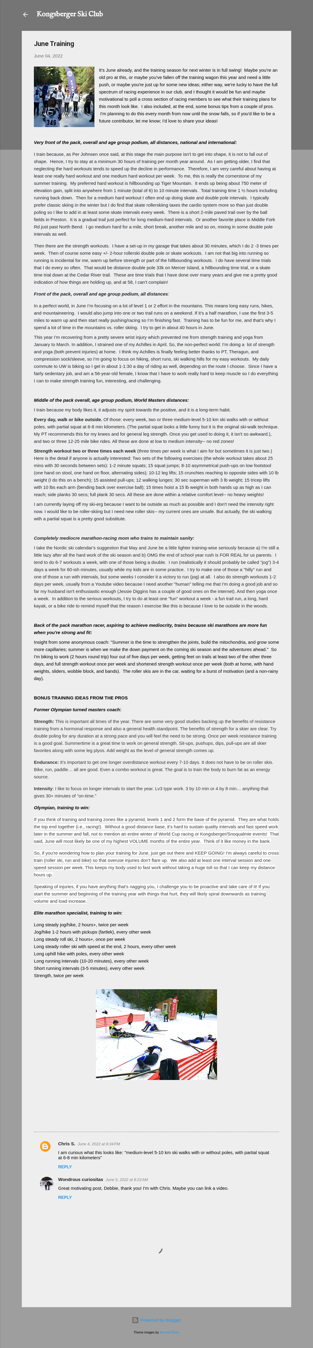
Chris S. (66, 1143)
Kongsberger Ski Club (69, 14)
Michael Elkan (170, 1332)
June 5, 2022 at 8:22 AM (127, 1179)
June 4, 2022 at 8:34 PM (99, 1144)
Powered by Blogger (156, 1320)
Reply (65, 1166)
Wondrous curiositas (80, 1179)
